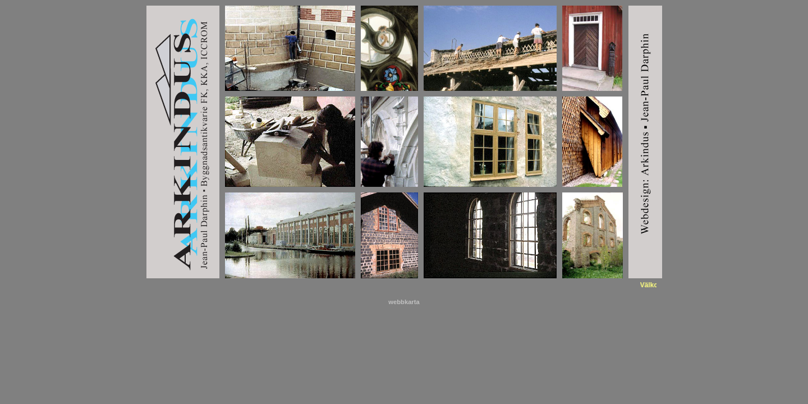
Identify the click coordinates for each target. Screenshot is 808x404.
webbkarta (403, 302)
